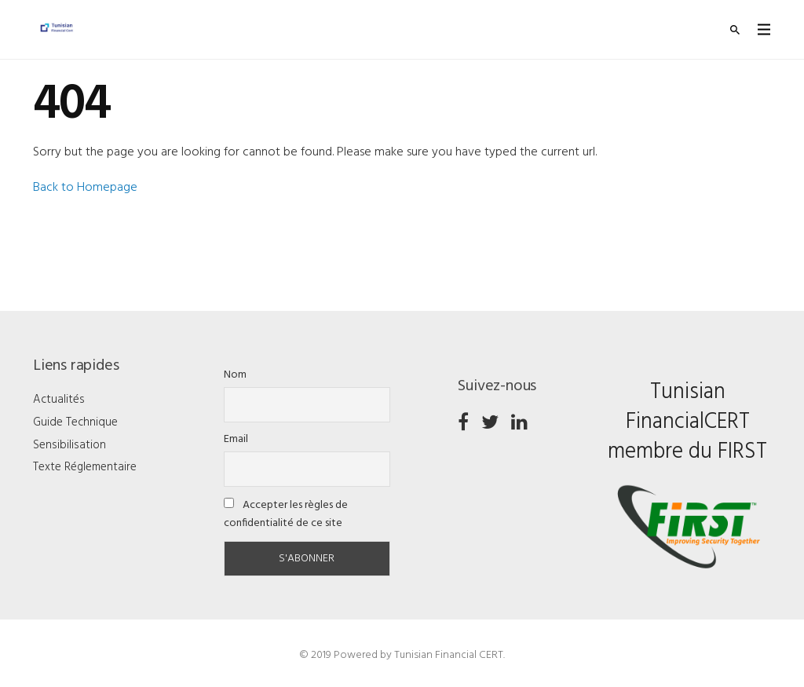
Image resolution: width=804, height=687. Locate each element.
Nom (235, 375)
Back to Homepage (85, 187)
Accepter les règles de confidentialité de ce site (286, 514)
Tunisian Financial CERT (448, 655)
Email (236, 439)
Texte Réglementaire (85, 467)
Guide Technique (75, 422)
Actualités (59, 399)
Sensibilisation (69, 445)
